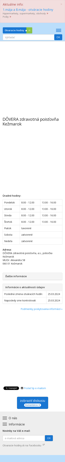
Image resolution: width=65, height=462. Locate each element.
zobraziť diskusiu (32, 402)
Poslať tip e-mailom (35, 388)
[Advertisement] (32, 76)
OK (58, 37)
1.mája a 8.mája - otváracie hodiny (28, 9)
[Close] (61, 4)
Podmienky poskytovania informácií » (41, 309)
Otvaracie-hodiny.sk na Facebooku (24, 445)
